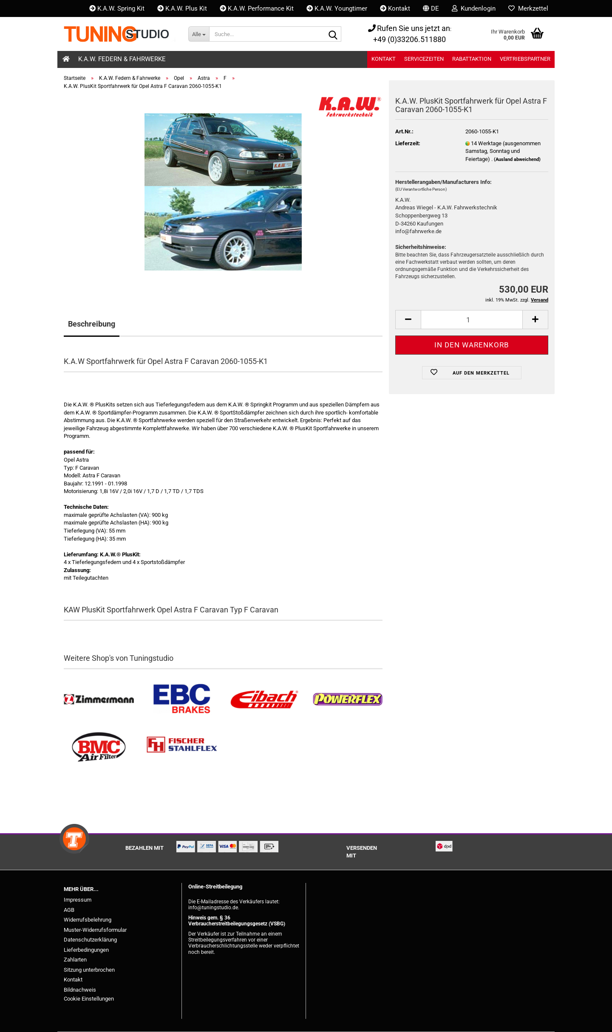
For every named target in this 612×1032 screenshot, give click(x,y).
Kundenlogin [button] (474, 8)
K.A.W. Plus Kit (182, 8)
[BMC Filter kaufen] (99, 747)
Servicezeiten (424, 59)
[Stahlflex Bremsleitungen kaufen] (182, 747)
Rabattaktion (471, 59)
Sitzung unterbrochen (89, 970)
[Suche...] (198, 34)
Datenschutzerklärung (90, 939)
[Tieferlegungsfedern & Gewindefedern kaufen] (265, 699)
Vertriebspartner (525, 59)
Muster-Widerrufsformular (95, 930)
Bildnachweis (80, 990)
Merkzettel (528, 8)
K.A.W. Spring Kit (116, 8)
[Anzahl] (472, 319)
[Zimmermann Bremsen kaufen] (99, 699)
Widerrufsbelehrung (87, 919)
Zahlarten (75, 959)
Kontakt (395, 8)
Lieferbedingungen (86, 950)
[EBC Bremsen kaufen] (182, 699)
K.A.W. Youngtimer (336, 8)
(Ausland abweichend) (517, 159)
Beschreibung (91, 323)
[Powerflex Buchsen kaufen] (347, 699)
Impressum (77, 900)
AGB (69, 910)
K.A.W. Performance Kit (257, 8)
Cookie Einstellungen (89, 998)
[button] (430, 8)
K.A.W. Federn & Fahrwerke (122, 59)
